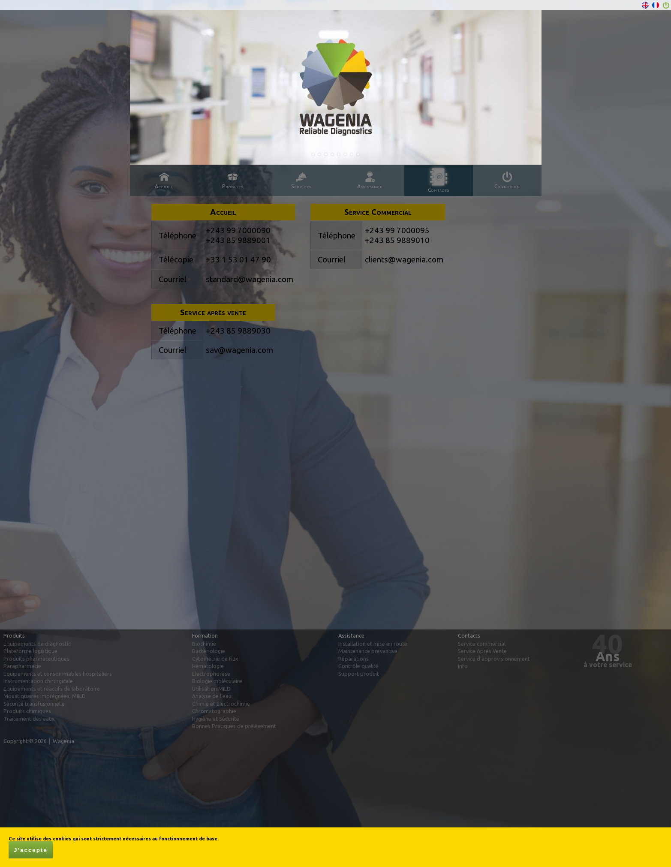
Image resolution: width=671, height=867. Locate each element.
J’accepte (31, 850)
